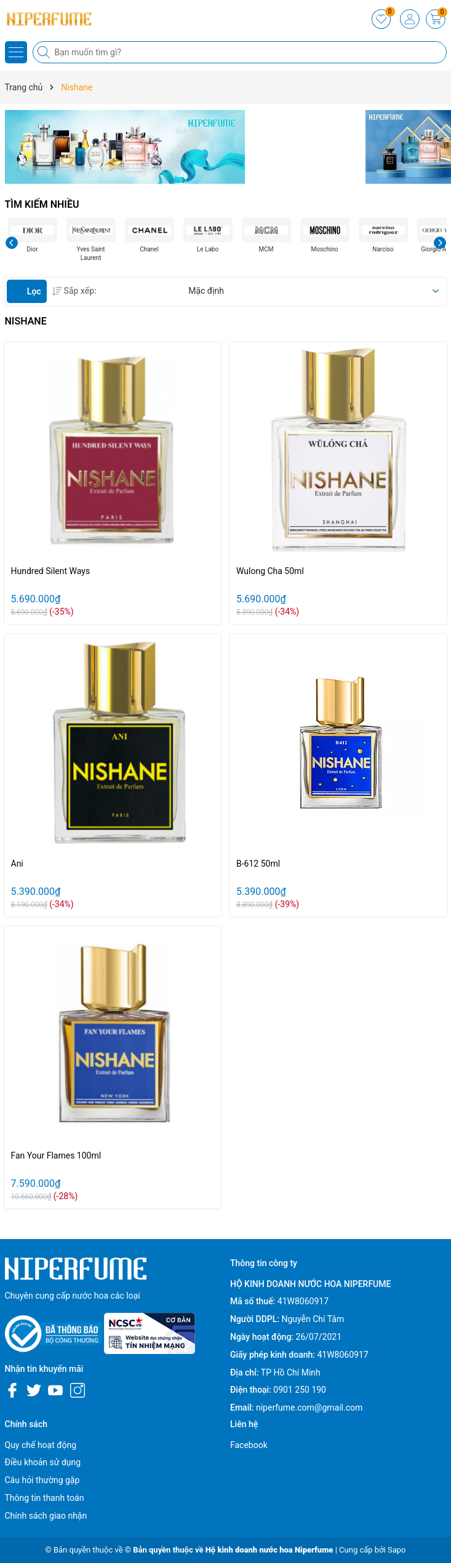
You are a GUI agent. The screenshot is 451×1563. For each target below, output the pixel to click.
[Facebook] (12, 1390)
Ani (17, 863)
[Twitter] (33, 1390)
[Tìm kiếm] (45, 52)
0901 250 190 (299, 1390)
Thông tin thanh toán (44, 1498)
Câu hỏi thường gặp (42, 1480)
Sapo (397, 1549)
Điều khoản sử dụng (43, 1462)
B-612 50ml (258, 863)
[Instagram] (77, 1390)
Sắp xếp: (74, 291)
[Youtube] (55, 1390)
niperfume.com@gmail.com (309, 1407)
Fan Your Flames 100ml (56, 1155)
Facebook (249, 1445)
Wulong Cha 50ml (270, 571)
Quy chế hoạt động (41, 1445)
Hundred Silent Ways (50, 571)
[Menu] (16, 52)
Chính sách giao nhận (46, 1516)
